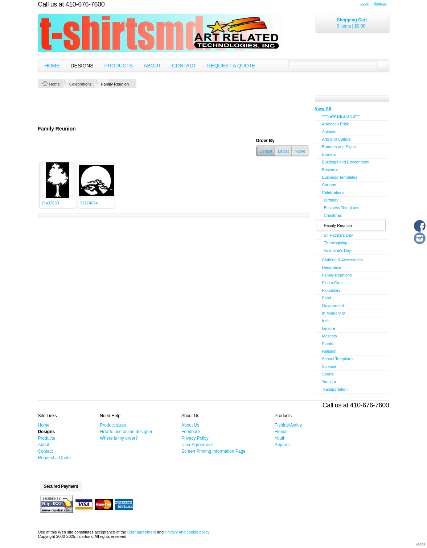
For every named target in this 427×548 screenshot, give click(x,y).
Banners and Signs (339, 147)
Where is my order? (119, 438)
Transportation (335, 389)
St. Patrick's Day (338, 235)
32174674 (89, 203)
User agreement (141, 532)
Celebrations (80, 84)
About (152, 65)
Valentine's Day (337, 250)
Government (333, 305)
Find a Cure (332, 283)
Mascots (329, 336)
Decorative (331, 267)
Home (52, 65)
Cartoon (329, 185)
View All (323, 108)
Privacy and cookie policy (187, 532)
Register (380, 3)
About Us (190, 425)
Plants (327, 343)
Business (330, 169)
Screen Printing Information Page (213, 451)
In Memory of (333, 313)
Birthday (331, 200)
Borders (329, 154)
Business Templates (340, 177)
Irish (326, 321)
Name (300, 151)
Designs (82, 65)
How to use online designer (126, 431)
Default (265, 151)
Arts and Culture (336, 139)
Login (365, 3)
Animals (329, 131)
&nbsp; (58, 180)
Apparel (282, 444)
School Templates (338, 359)
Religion (329, 351)
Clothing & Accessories (342, 260)
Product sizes (113, 425)
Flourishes (331, 290)
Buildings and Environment (346, 162)
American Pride (335, 124)
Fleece (281, 431)
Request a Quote (231, 65)
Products (118, 65)
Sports (328, 374)
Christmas (333, 215)
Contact (184, 65)
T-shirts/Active (288, 425)
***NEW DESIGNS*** (341, 116)
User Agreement (197, 444)
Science (329, 366)
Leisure (328, 328)
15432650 (50, 203)
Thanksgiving (336, 243)
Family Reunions (337, 275)
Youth (280, 438)
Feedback (191, 431)
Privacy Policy (195, 438)
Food (326, 298)
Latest (283, 151)
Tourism (329, 381)
